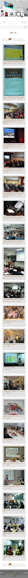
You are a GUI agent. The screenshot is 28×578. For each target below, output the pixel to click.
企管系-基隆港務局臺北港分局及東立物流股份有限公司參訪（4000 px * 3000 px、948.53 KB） (13, 195)
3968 (8, 40)
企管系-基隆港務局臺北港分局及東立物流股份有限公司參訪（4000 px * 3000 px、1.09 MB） (13, 121)
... (10, 40)
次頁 (12, 40)
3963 (17, 564)
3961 (12, 564)
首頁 (3, 564)
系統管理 (24, 0)
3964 (20, 564)
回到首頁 (17, 0)
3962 (15, 564)
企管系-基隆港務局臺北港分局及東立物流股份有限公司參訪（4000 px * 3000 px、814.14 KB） (13, 146)
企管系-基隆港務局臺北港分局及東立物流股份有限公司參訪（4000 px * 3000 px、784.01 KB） (13, 170)
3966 (3, 40)
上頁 (6, 564)
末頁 (15, 40)
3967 (6, 40)
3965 (22, 564)
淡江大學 (8, 574)
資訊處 (12, 574)
